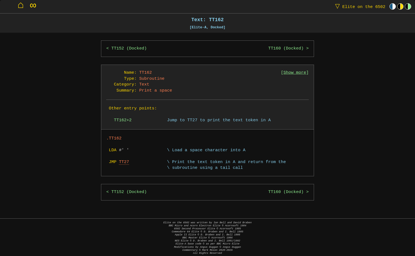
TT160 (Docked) (286, 48)
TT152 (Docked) (129, 48)
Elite (359, 6)
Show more (295, 73)
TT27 (124, 162)
